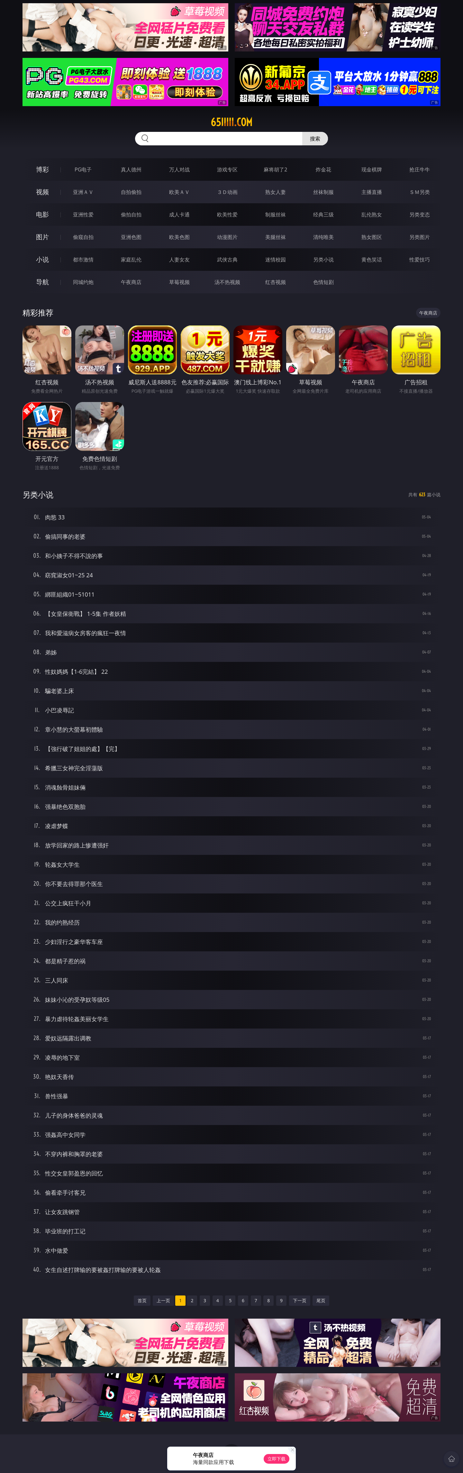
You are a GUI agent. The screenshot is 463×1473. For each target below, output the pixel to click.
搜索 (315, 138)
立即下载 (277, 1459)
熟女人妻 (275, 192)
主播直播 (371, 192)
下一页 (299, 1300)
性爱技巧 (419, 259)
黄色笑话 (371, 259)
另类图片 (419, 237)
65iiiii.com (231, 122)
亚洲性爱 (83, 214)
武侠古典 (227, 259)
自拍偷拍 (131, 192)
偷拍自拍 (131, 214)
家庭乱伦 (131, 259)
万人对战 (179, 169)
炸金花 (323, 169)
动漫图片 (227, 237)
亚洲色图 (131, 237)
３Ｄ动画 (227, 192)
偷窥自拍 (83, 237)
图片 (42, 237)
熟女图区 (371, 237)
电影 (42, 214)
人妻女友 (179, 259)
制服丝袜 (275, 214)
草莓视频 (179, 282)
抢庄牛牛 (419, 169)
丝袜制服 (323, 192)
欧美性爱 (227, 214)
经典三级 (323, 214)
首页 (142, 1300)
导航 (42, 282)
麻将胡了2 (275, 169)
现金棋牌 (371, 169)
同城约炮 (83, 282)
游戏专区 (227, 169)
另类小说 (323, 259)
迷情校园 (275, 259)
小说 (42, 259)
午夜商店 (131, 282)
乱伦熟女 (371, 214)
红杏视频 (275, 282)
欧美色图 (179, 237)
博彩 (42, 169)
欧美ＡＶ (179, 192)
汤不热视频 (227, 282)
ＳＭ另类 (419, 192)
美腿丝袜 (275, 237)
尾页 (320, 1300)
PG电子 (83, 169)
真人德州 (131, 169)
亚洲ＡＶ (83, 192)
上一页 (163, 1300)
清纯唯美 (323, 237)
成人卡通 (179, 214)
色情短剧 (323, 282)
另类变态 (419, 214)
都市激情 (83, 259)
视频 (42, 192)
